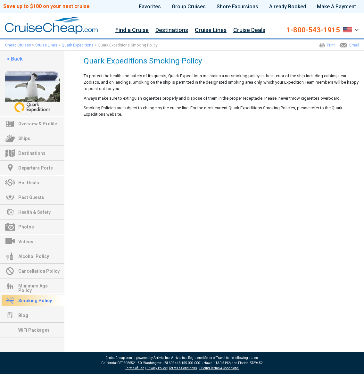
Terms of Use (134, 368)
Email (354, 45)
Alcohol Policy (33, 256)
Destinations (171, 30)
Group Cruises (189, 6)
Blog (23, 315)
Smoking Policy (35, 300)
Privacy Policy (156, 368)
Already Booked (287, 6)
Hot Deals (28, 182)
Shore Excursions (237, 6)
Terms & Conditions (183, 368)
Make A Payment (336, 6)
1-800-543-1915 (313, 30)
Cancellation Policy (39, 271)
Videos (25, 241)
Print (331, 45)
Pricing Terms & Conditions (219, 368)
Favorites (150, 6)
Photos (26, 226)
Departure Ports (35, 167)
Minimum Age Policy (33, 286)
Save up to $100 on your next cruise (46, 6)
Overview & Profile (37, 123)
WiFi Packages (34, 330)
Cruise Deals (249, 30)
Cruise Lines (211, 30)
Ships (24, 138)
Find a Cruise (132, 30)
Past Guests (31, 197)
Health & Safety (34, 212)
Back (17, 59)
